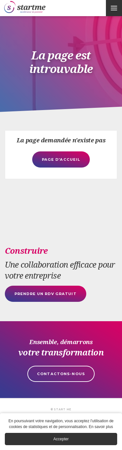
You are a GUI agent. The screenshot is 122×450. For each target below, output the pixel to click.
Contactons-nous (61, 374)
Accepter (61, 439)
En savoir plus (101, 427)
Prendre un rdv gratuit (45, 293)
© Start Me (61, 409)
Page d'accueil (61, 159)
